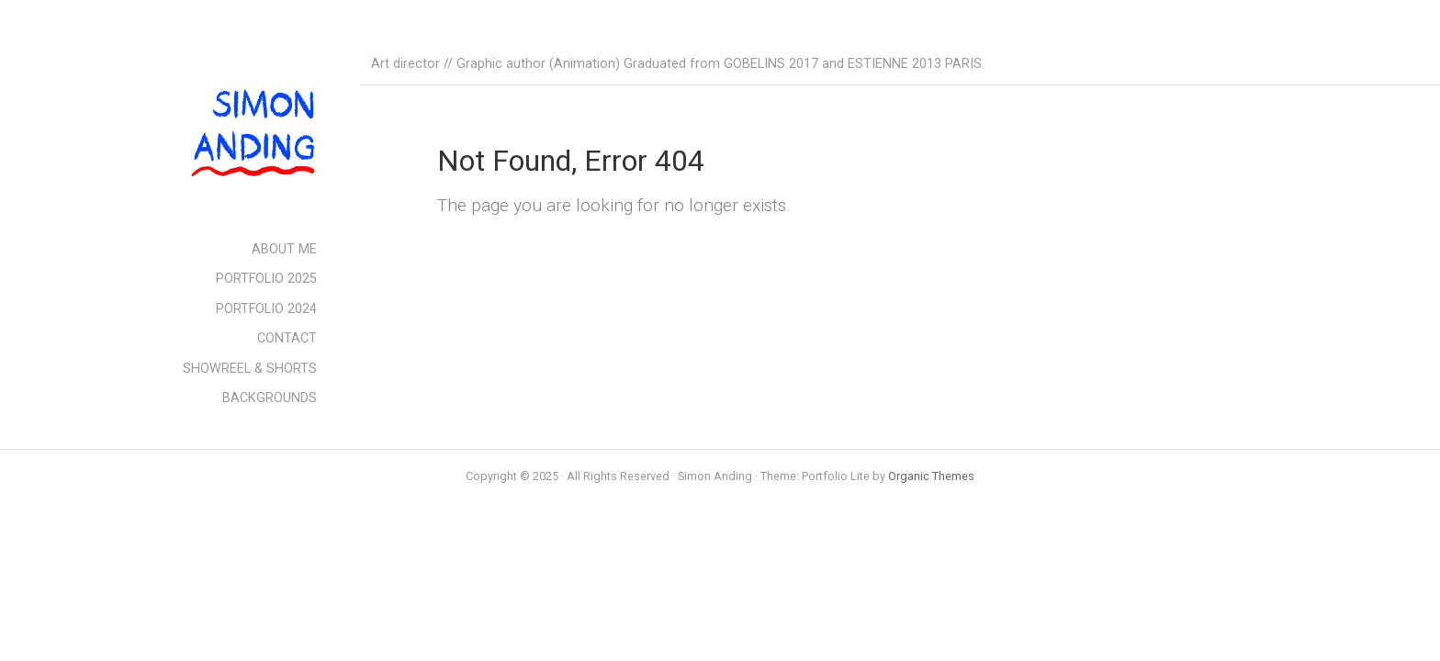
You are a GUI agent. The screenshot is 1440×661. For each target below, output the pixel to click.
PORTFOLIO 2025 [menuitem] (266, 278)
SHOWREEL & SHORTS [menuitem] (250, 368)
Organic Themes (931, 476)
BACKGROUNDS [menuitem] (269, 398)
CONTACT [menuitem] (287, 338)
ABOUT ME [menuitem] (284, 249)
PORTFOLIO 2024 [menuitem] (266, 309)
